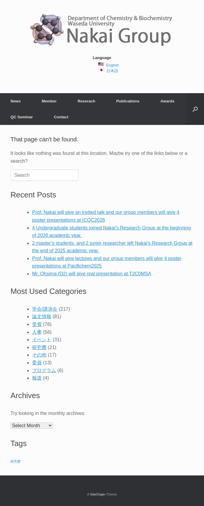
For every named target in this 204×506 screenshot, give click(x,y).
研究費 (39, 347)
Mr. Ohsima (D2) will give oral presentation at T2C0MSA (91, 273)
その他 (39, 354)
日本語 (112, 71)
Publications (127, 101)
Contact (61, 117)
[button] (195, 109)
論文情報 (41, 316)
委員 (37, 362)
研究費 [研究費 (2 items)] (15, 461)
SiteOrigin (97, 494)
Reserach (86, 101)
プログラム (44, 370)
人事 (37, 332)
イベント (41, 339)
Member (49, 101)
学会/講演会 (44, 309)
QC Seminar (21, 117)
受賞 (37, 324)
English (112, 65)
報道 (37, 377)
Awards (167, 101)
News (15, 101)
